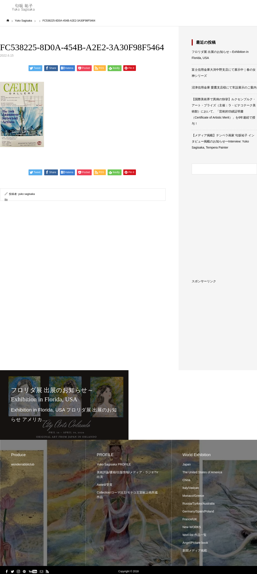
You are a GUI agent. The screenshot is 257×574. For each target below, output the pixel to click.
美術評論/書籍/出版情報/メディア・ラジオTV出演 (127, 474)
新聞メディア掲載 (195, 550)
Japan (187, 464)
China (187, 480)
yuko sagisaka (26, 194)
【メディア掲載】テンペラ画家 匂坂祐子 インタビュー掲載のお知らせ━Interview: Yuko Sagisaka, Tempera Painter (223, 141)
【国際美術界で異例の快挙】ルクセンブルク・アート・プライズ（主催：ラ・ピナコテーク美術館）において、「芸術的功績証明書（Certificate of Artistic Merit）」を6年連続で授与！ (224, 111)
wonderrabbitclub (22, 464)
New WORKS (192, 527)
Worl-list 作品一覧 (194, 535)
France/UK (190, 519)
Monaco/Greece (193, 495)
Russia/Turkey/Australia (199, 503)
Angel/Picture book (195, 542)
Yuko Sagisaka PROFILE (114, 464)
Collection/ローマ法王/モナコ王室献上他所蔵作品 (127, 495)
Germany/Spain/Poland (198, 511)
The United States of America (202, 472)
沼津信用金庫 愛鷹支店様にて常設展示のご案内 (224, 87)
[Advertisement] (224, 310)
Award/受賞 (104, 484)
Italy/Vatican (191, 488)
